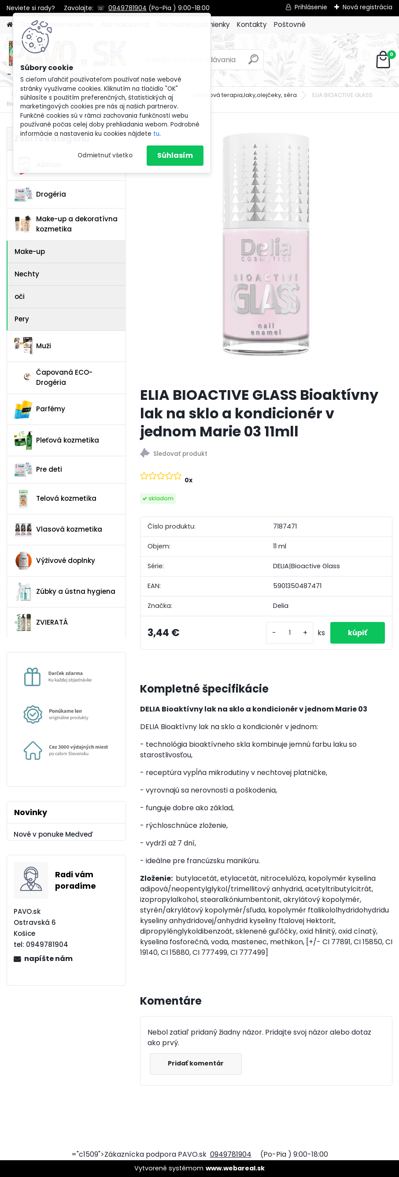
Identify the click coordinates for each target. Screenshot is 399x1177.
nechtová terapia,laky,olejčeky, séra (245, 95)
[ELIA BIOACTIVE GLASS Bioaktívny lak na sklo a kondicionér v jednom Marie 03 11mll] (266, 253)
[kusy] (289, 633)
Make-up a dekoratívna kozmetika (66, 224)
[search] (253, 62)
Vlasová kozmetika (58, 530)
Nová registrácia (367, 7)
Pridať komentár (196, 1063)
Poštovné (290, 24)
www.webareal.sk (235, 1168)
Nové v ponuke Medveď (53, 834)
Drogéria (40, 194)
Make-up (30, 251)
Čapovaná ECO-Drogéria (53, 377)
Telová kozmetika (55, 499)
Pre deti (38, 469)
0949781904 (127, 8)
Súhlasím (175, 155)
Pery (22, 319)
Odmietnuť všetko (105, 155)
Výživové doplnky (54, 560)
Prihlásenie (311, 7)
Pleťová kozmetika (56, 440)
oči (20, 296)
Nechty (27, 274)
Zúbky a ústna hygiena (64, 591)
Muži (32, 346)
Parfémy (39, 409)
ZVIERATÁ (41, 622)
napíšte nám (48, 959)
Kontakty (252, 24)
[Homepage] (10, 25)
